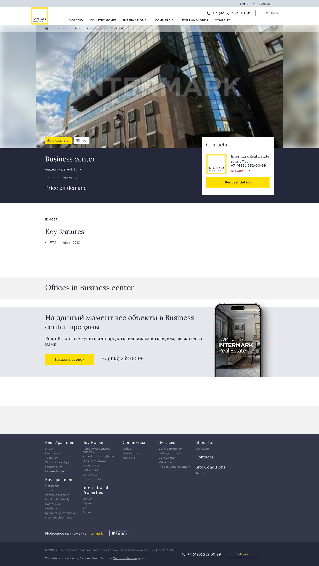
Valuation (165, 462)
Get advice (239, 171)
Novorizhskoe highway (98, 456)
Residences (53, 508)
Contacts (264, 3)
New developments (58, 517)
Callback (242, 554)
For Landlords (195, 20)
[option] (159, 86)
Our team (202, 448)
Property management (174, 466)
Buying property (170, 448)
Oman (86, 512)
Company (222, 20)
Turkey (87, 498)
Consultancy (167, 457)
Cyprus (87, 503)
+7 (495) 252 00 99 (231, 13)
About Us (204, 442)
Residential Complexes (61, 513)
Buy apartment (59, 479)
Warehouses (131, 453)
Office (127, 448)
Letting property (170, 453)
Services (167, 442)
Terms (200, 473)
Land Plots (89, 474)
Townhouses (91, 465)
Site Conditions (211, 467)
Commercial (165, 20)
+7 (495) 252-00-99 (248, 165)
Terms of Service (125, 558)
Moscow (76, 20)
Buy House (92, 442)
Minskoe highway (94, 461)
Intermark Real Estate (250, 156)
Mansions (129, 457)
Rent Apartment (60, 442)
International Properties (95, 490)
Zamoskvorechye (57, 462)
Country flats (91, 479)
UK (84, 507)
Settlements (91, 470)
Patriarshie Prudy (57, 499)
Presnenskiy (53, 466)
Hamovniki (52, 453)
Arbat (49, 448)
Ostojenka (52, 485)
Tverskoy (51, 457)
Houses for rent (56, 471)
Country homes (103, 20)
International (135, 20)
